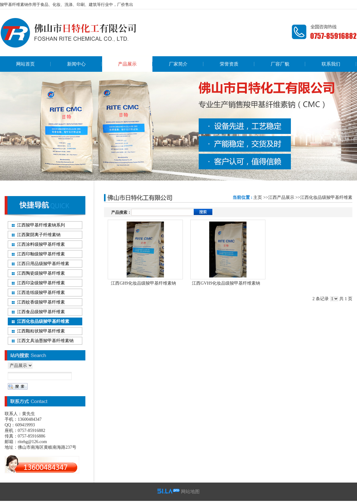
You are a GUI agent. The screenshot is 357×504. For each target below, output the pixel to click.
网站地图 (190, 491)
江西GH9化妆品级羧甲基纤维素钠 (143, 283)
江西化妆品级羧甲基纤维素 (326, 197)
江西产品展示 (281, 197)
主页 (257, 197)
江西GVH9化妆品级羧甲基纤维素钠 (226, 283)
